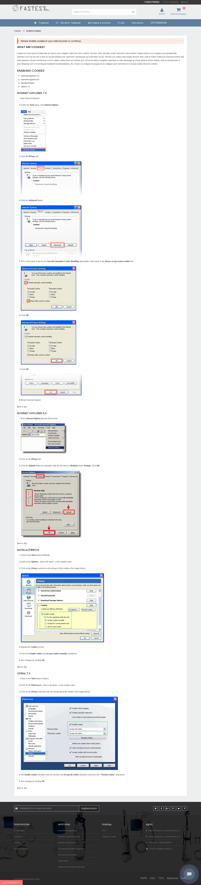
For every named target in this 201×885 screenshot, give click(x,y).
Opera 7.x (25, 86)
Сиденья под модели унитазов (71, 866)
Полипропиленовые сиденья (70, 848)
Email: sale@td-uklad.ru (159, 848)
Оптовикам (19, 842)
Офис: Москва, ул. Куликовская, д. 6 (163, 830)
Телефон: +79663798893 (159, 842)
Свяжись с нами (109, 836)
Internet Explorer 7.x (30, 76)
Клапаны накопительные (69, 836)
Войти (185, 2)
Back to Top (22, 406)
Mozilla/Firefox (27, 83)
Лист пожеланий (171, 2)
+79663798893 (151, 2)
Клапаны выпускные (67, 842)
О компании (19, 830)
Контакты (18, 836)
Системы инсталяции (67, 854)
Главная (17, 31)
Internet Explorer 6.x (30, 79)
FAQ (104, 830)
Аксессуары (63, 860)
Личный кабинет (21, 848)
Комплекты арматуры (67, 830)
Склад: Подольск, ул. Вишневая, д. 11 (163, 836)
